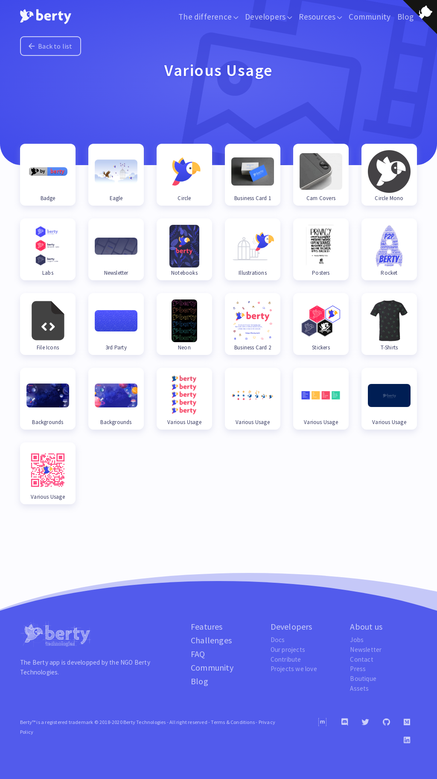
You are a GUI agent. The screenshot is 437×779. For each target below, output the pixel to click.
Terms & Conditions (233, 722)
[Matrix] (322, 722)
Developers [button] (268, 17)
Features (207, 626)
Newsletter (366, 649)
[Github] (386, 722)
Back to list (51, 46)
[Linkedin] (407, 740)
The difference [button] (208, 17)
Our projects (288, 649)
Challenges (211, 640)
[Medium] (407, 722)
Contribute (286, 659)
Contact (361, 659)
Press (358, 669)
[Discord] (345, 722)
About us (366, 626)
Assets (359, 688)
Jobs (357, 640)
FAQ (198, 653)
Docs (278, 640)
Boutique (363, 678)
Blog (199, 681)
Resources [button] (320, 17)
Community (369, 17)
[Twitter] (365, 722)
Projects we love (294, 669)
